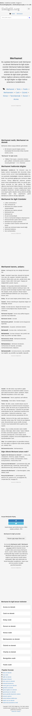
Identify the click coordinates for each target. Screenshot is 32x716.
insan (29, 178)
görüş (15, 178)
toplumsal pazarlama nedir (10, 702)
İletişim (18, 711)
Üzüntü (24, 92)
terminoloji (13, 176)
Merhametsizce (6, 344)
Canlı (18, 92)
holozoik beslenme (8, 683)
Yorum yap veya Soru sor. (16, 538)
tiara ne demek (7, 672)
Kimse (5, 96)
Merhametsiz (5, 333)
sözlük (11, 170)
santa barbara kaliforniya (10, 698)
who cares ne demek (9, 681)
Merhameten (8, 92)
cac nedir (5, 675)
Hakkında (14, 711)
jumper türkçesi (7, 679)
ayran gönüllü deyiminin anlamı (12, 694)
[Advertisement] (16, 39)
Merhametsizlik (6, 351)
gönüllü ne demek (8, 687)
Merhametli (4, 330)
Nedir (13, 13)
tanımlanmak (22, 174)
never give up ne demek (10, 685)
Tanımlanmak (15, 96)
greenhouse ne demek (9, 692)
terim (25, 176)
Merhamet (20, 13)
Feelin (25, 89)
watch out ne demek (8, 700)
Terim (18, 89)
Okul (14, 180)
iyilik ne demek (7, 677)
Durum (25, 96)
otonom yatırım (7, 696)
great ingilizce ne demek (10, 689)
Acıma (16, 99)
